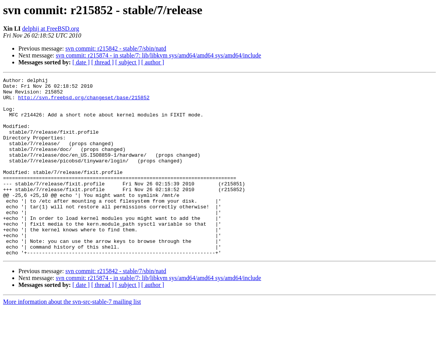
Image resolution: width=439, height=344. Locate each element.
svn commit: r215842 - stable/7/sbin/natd (116, 48)
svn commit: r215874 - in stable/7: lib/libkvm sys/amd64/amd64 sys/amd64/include (158, 55)
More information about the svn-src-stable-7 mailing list (72, 337)
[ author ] (152, 62)
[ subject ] (127, 62)
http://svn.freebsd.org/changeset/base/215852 (83, 101)
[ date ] (81, 62)
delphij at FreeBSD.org (50, 28)
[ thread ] (102, 62)
